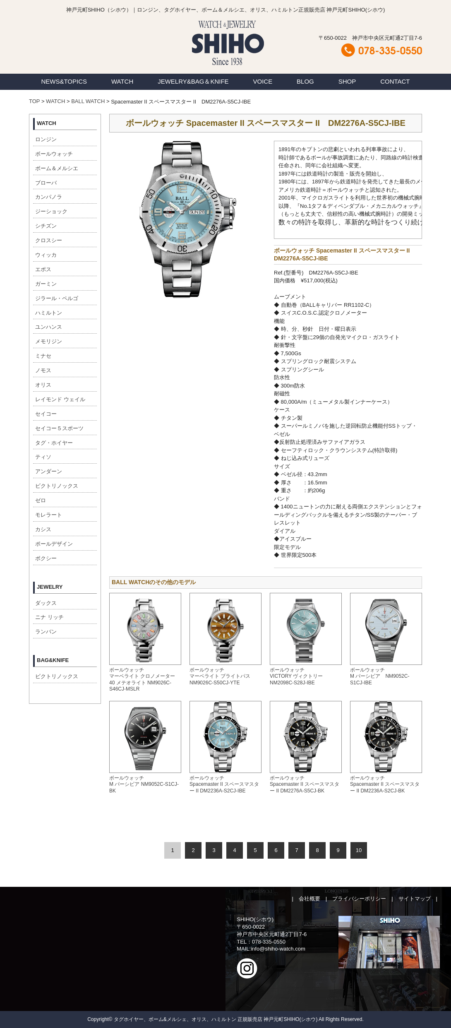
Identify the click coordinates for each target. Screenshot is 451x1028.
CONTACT (395, 81)
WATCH (122, 81)
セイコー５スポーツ (59, 428)
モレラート (48, 515)
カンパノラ (48, 197)
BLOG (305, 81)
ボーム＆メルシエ (56, 168)
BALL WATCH (88, 101)
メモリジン (48, 341)
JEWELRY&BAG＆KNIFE (193, 81)
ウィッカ (46, 255)
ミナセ (43, 356)
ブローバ (46, 183)
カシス (43, 529)
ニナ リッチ (49, 617)
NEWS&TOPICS (64, 81)
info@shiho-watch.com (278, 949)
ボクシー (46, 558)
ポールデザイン (54, 544)
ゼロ (40, 500)
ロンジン (46, 139)
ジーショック (51, 211)
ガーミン (46, 284)
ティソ (43, 457)
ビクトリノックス (56, 486)
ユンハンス (48, 327)
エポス (43, 269)
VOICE (263, 81)
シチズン (46, 226)
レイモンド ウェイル (60, 399)
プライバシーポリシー (359, 899)
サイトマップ (414, 899)
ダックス (46, 603)
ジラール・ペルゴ (56, 298)
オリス (43, 385)
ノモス (43, 370)
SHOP (347, 81)
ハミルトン (48, 313)
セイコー (46, 414)
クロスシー (48, 240)
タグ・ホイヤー (54, 443)
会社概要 (309, 899)
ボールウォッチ (54, 154)
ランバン (46, 631)
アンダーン (48, 471)
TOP (34, 101)
